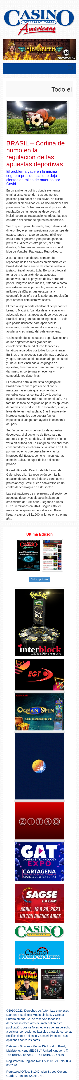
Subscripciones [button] (39, 579)
